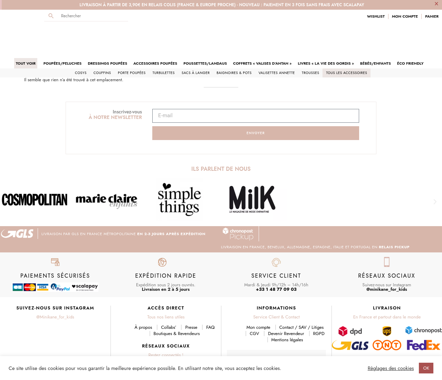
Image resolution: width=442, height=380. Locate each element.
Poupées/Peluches (63, 39)
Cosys (81, 49)
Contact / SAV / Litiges (301, 303)
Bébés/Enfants (375, 39)
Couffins (102, 49)
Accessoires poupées (155, 39)
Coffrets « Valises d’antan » (262, 39)
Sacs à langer (196, 49)
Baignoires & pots (234, 49)
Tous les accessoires (346, 49)
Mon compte (258, 303)
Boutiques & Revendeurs (177, 309)
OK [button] (426, 368)
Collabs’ (168, 303)
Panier (432, 16)
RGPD (319, 309)
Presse (191, 303)
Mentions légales (287, 316)
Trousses (310, 49)
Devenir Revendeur (286, 309)
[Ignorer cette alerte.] (436, 3)
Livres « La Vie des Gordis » (326, 39)
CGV (254, 309)
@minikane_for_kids (386, 265)
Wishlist (376, 16)
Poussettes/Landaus (205, 39)
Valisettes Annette (277, 49)
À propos (143, 303)
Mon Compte (405, 16)
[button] (6, 178)
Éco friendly (410, 39)
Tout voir (26, 39)
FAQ (210, 303)
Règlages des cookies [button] (391, 368)
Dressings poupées (107, 39)
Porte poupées (131, 49)
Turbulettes (164, 49)
